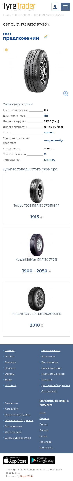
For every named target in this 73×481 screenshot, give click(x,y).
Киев (43, 412)
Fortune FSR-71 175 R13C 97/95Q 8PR (36, 313)
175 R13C (49, 159)
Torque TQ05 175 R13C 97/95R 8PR (36, 205)
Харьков (44, 418)
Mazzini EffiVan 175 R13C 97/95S (36, 259)
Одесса (44, 430)
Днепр (43, 424)
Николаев (46, 441)
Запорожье (46, 447)
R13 (46, 115)
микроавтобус (53, 140)
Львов (43, 435)
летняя (48, 132)
